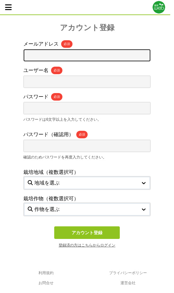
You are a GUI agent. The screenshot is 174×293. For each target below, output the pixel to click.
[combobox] (28, 183)
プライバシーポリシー (128, 273)
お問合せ (46, 283)
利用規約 (46, 273)
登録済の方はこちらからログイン (87, 245)
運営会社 (128, 283)
